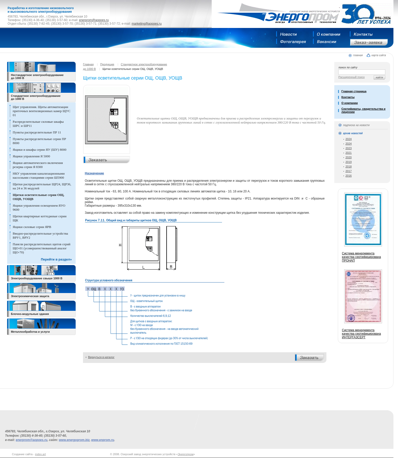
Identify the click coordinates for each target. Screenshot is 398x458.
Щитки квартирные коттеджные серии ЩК (40, 218)
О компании (349, 102)
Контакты (348, 97)
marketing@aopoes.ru (146, 23)
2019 (348, 161)
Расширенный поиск (351, 77)
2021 (348, 152)
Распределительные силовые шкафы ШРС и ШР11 (38, 124)
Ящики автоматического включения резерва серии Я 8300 (38, 165)
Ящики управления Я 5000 (31, 156)
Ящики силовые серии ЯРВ (32, 227)
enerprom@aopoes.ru (94, 20)
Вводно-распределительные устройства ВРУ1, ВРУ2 (40, 235)
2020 (348, 157)
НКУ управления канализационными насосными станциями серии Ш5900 (39, 175)
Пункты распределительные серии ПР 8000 (39, 141)
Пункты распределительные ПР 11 (37, 132)
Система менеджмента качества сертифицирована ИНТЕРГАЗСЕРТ (361, 333)
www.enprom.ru (102, 440)
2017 (348, 171)
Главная (88, 64)
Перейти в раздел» (56, 259)
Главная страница (354, 91)
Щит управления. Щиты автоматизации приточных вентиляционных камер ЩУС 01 (41, 111)
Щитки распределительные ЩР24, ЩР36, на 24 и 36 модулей (42, 186)
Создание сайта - (29, 454)
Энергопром (185, 454)
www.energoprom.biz (74, 440)
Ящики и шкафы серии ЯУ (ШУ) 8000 (39, 149)
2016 (348, 175)
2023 (348, 148)
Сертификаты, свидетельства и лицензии (363, 110)
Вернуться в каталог (101, 357)
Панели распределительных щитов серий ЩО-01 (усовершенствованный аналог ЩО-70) (41, 248)
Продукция (107, 64)
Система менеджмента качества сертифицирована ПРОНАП (361, 257)
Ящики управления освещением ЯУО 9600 (39, 207)
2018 (348, 166)
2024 (348, 139)
